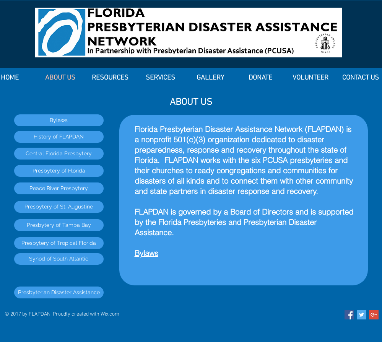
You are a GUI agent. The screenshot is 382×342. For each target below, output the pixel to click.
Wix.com (110, 314)
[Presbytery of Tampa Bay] (59, 225)
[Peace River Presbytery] (59, 188)
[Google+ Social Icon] (374, 314)
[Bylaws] (59, 120)
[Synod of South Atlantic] (59, 259)
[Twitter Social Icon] (361, 314)
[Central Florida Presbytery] (59, 154)
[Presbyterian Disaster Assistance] (59, 292)
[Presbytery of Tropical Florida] (59, 243)
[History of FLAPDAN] (59, 137)
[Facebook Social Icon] (349, 314)
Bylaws (146, 253)
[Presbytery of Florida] (59, 171)
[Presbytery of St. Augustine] (59, 207)
